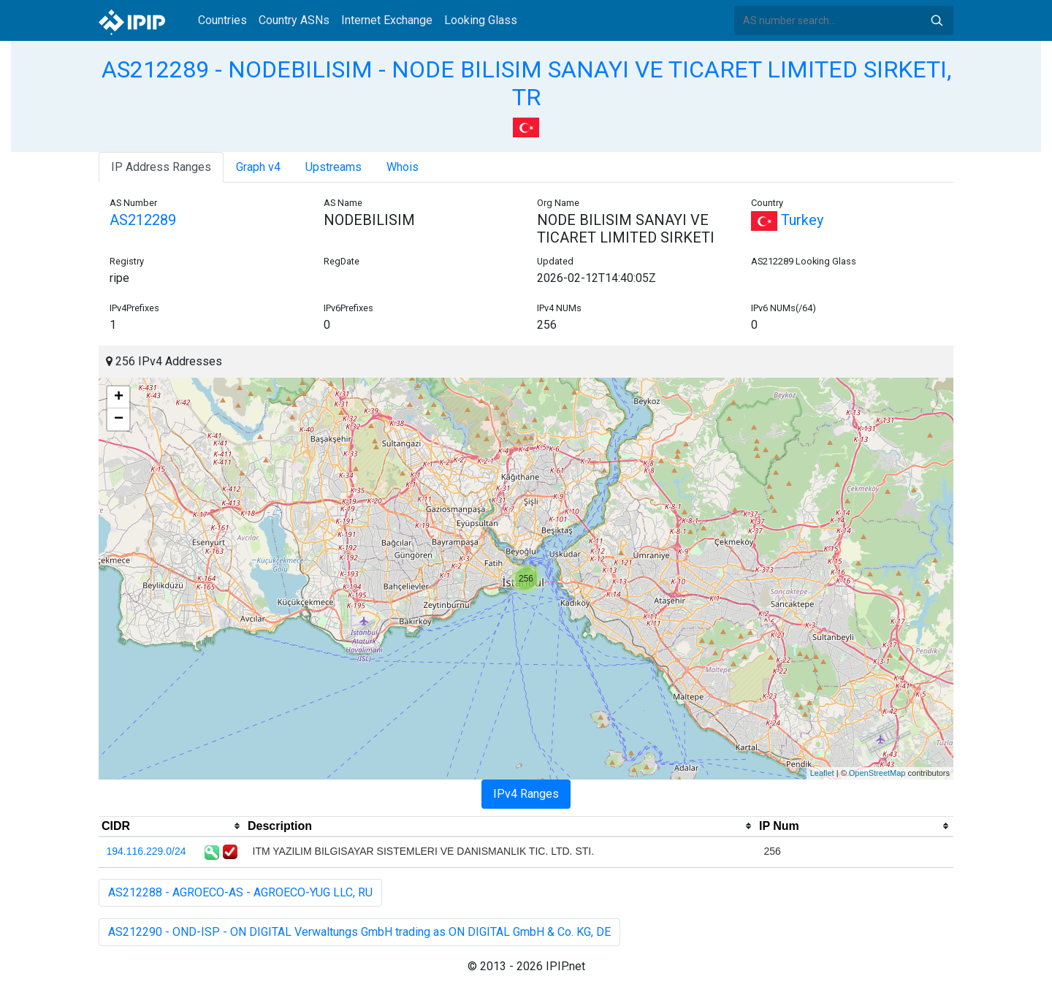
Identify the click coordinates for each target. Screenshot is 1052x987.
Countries (222, 20)
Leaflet (822, 773)
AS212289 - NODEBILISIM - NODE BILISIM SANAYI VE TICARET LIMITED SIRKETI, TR (526, 83)
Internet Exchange (386, 20)
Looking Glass (480, 20)
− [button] (118, 419)
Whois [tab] (402, 167)
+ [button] (118, 397)
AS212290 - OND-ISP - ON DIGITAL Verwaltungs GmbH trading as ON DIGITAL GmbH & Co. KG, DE (359, 932)
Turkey (787, 220)
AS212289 (143, 220)
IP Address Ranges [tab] (161, 167)
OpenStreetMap (877, 773)
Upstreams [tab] (333, 167)
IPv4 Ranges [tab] (526, 794)
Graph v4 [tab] (258, 167)
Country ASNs (294, 20)
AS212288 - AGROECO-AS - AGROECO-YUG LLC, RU (240, 892)
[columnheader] (172, 826)
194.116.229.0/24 (146, 851)
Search (937, 20)
